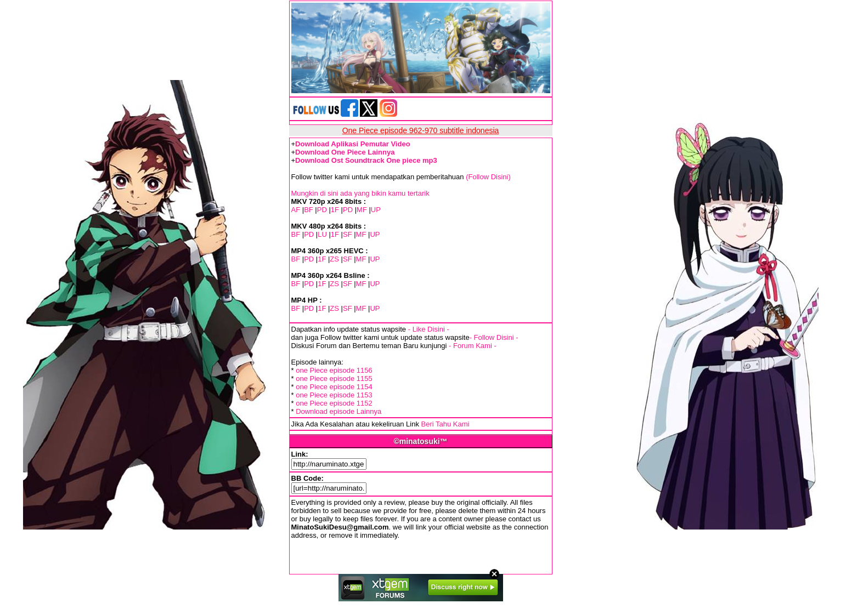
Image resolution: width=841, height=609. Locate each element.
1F (335, 210)
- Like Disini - (428, 329)
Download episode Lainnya (338, 411)
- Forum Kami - (472, 346)
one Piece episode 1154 (334, 387)
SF (347, 234)
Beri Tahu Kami (445, 424)
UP (376, 210)
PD (322, 210)
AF (296, 210)
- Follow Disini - (494, 337)
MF (362, 210)
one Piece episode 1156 (334, 370)
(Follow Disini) (488, 177)
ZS (334, 259)
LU (322, 234)
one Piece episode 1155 (334, 378)
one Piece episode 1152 (334, 403)
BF (308, 210)
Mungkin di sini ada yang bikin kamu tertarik (360, 193)
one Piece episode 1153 (334, 395)
